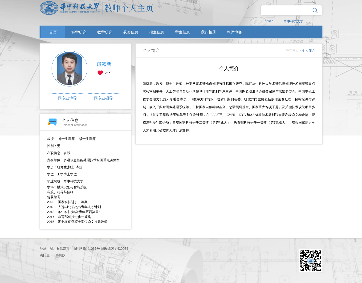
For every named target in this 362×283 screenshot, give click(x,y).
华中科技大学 (293, 21)
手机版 (60, 255)
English (268, 21)
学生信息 (182, 32)
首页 (53, 32)
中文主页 (292, 50)
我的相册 (208, 32)
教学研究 (104, 32)
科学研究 (78, 32)
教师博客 (234, 32)
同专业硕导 (103, 98)
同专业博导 (67, 98)
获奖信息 (130, 32)
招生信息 (156, 32)
